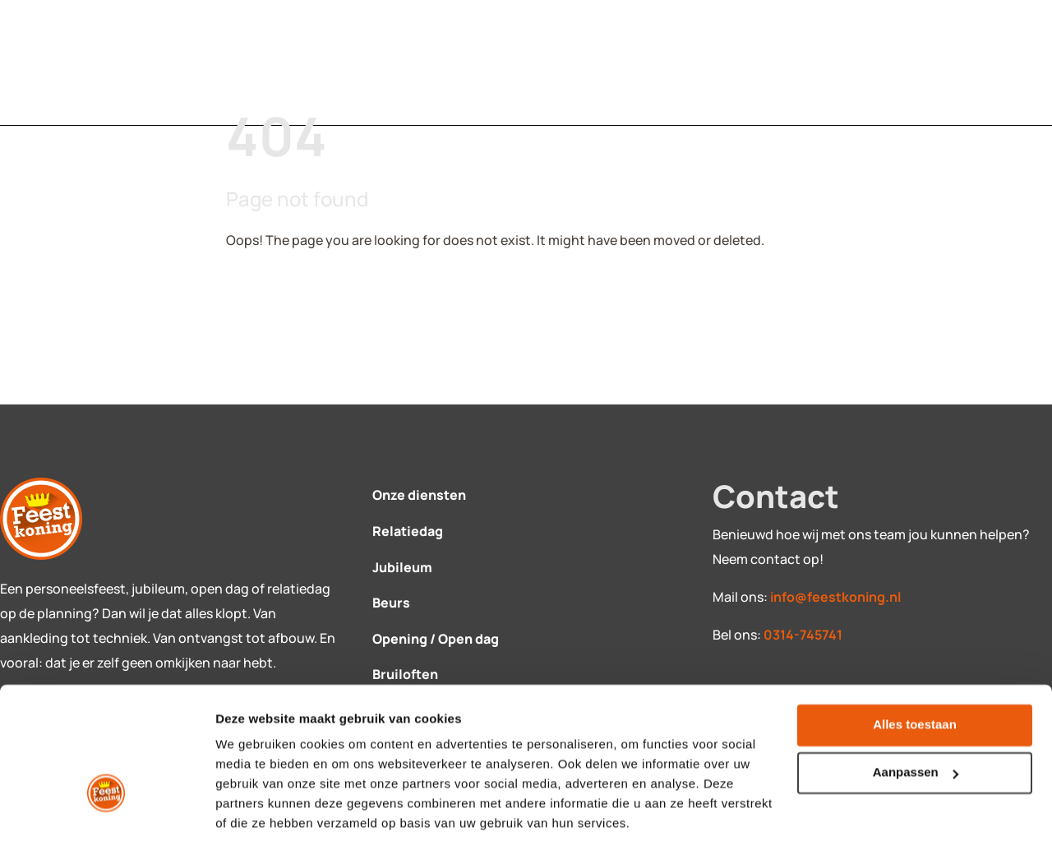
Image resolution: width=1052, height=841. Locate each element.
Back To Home (293, 291)
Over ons (583, 62)
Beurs (391, 603)
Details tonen (254, 809)
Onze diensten (419, 495)
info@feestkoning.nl (835, 597)
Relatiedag (407, 531)
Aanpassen (915, 712)
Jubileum (402, 567)
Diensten (286, 62)
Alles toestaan (915, 665)
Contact (434, 62)
